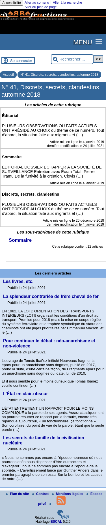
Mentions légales (68, 494)
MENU (82, 42)
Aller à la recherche (67, 3)
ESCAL (56, 522)
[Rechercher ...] (72, 59)
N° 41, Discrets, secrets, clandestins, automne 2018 (59, 75)
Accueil (8, 75)
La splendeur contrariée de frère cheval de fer (51, 296)
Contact (41, 494)
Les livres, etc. (18, 281)
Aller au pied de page (41, 7)
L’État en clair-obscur (25, 393)
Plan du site (18, 494)
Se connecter (21, 61)
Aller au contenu (37, 3)
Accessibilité (11, 3)
